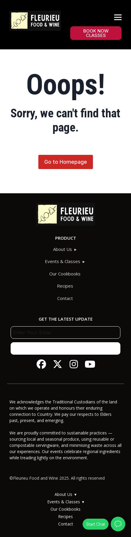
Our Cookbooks (65, 274)
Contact (65, 298)
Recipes (65, 286)
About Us (62, 249)
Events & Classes (62, 261)
